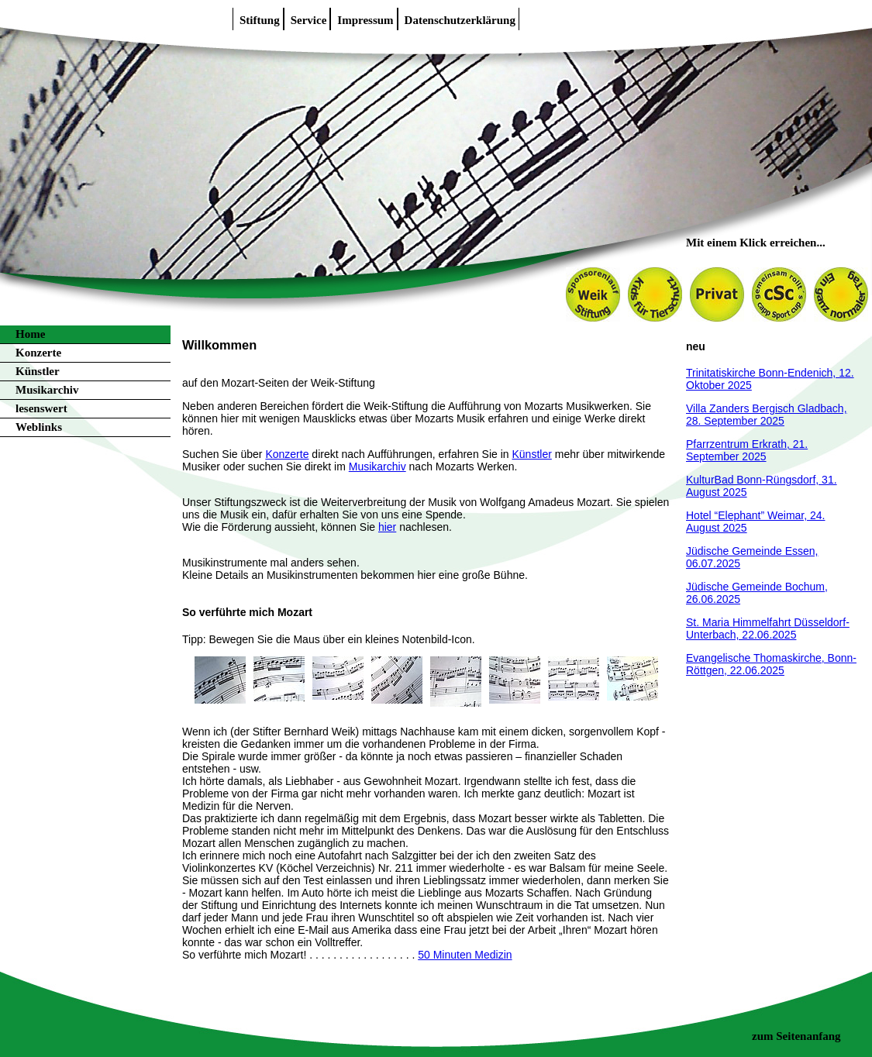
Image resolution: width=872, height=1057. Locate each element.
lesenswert (41, 408)
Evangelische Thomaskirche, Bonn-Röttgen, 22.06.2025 (771, 664)
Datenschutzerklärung (460, 20)
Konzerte (38, 352)
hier (387, 527)
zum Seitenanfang (796, 1036)
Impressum (365, 20)
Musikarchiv (47, 390)
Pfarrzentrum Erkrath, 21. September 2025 (747, 450)
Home (30, 334)
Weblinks (39, 427)
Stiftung (260, 20)
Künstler (38, 371)
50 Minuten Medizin (465, 955)
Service (309, 20)
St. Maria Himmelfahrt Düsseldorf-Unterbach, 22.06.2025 (768, 628)
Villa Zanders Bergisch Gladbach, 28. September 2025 (766, 414)
